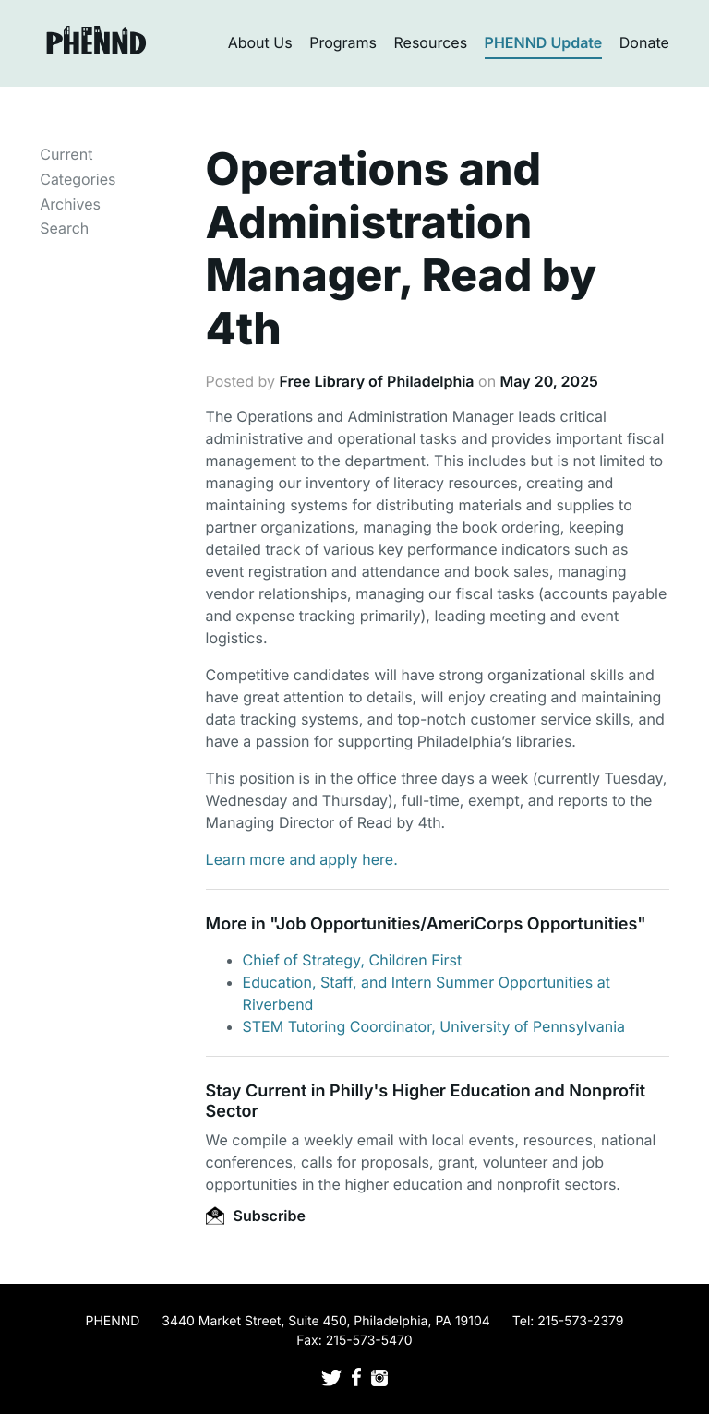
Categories (77, 179)
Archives (70, 204)
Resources (431, 42)
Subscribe (256, 1215)
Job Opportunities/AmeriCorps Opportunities (456, 924)
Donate (644, 42)
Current (66, 154)
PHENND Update (544, 42)
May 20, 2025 (549, 381)
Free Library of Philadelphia (376, 381)
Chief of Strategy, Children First (353, 960)
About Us (260, 42)
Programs (343, 42)
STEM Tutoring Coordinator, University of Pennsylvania (434, 1026)
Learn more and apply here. (302, 859)
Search (64, 228)
